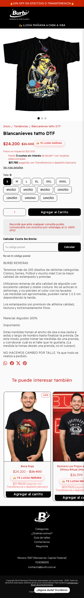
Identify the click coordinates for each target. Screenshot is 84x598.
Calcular (69, 247)
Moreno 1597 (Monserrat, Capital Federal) (42, 558)
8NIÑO (45, 189)
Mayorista (42, 546)
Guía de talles (42, 537)
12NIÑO (11, 198)
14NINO (30, 198)
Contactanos (42, 542)
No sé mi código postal (16, 255)
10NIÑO (63, 189)
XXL (49, 181)
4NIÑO (11, 189)
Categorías (41, 529)
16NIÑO (48, 198)
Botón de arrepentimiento (42, 585)
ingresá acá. (72, 582)
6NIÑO (28, 189)
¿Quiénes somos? (42, 533)
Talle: (7, 174)
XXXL (63, 181)
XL (37, 181)
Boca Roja (27, 466)
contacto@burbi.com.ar (42, 567)
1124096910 (42, 562)
